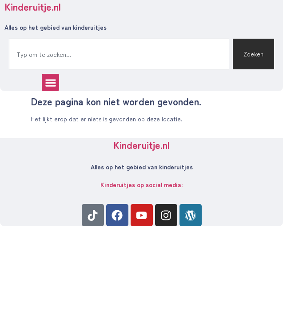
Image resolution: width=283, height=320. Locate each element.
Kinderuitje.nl (141, 144)
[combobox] (119, 54)
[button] (50, 82)
